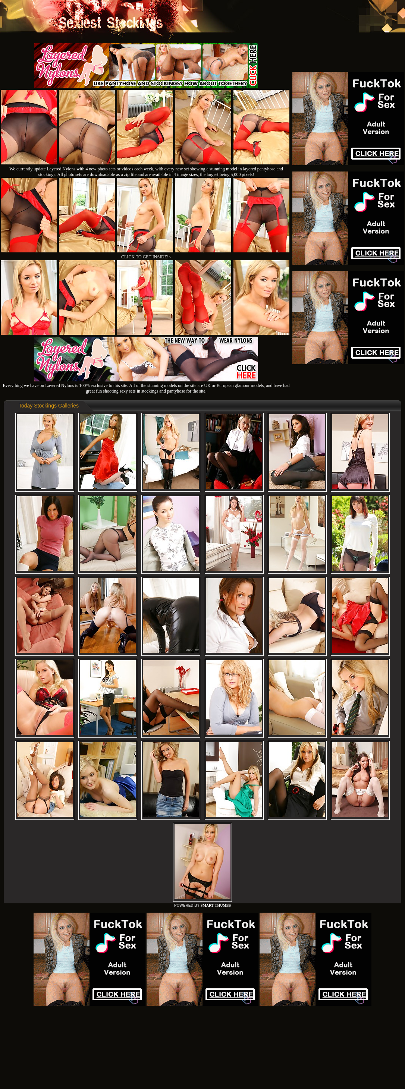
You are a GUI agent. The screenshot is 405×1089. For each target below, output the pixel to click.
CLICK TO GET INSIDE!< (146, 256)
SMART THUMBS (216, 905)
